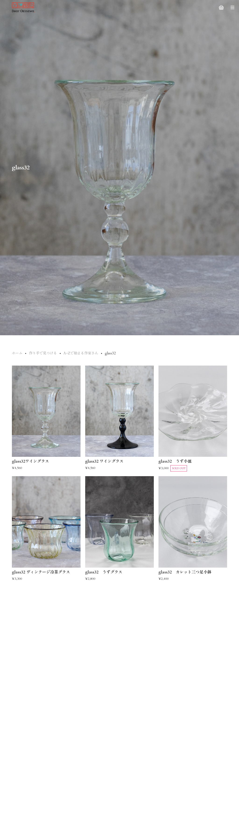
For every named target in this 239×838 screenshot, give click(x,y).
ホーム (17, 353)
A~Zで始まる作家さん (80, 353)
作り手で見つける (43, 353)
